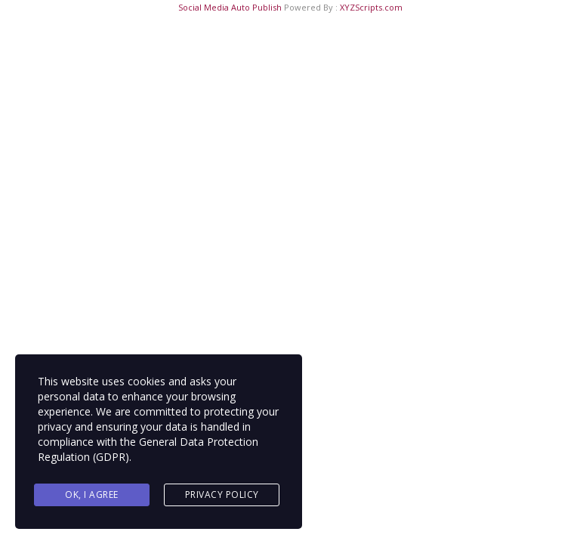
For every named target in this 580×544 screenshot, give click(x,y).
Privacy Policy (222, 494)
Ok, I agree (92, 494)
